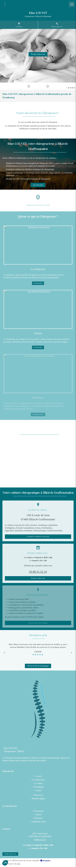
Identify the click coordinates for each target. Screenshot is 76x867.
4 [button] (72, 87)
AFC (18, 864)
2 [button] (68, 87)
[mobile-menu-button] (72, 4)
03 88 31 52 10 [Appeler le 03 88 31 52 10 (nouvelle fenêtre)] (40, 840)
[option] (38, 56)
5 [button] (74, 87)
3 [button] (70, 87)
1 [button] (66, 87)
